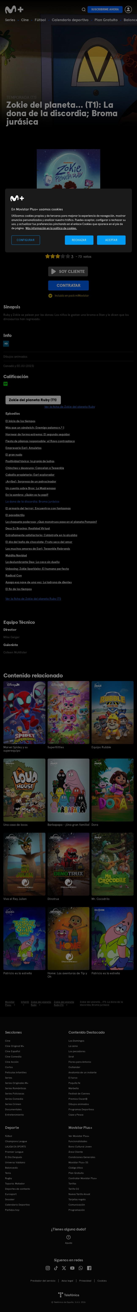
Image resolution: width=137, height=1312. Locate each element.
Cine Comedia (13, 1056)
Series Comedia (14, 1098)
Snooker (10, 1199)
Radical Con (13, 575)
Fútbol (40, 20)
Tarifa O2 (73, 1188)
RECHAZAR (79, 240)
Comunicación (76, 1204)
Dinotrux (53, 899)
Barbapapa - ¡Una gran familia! (68, 824)
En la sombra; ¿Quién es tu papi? (26, 494)
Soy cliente (68, 271)
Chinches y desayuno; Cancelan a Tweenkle (34, 468)
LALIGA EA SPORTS (15, 1146)
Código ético (75, 1167)
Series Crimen (13, 1103)
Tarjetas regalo (77, 1199)
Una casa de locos (15, 824)
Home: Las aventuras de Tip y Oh (67, 974)
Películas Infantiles (15, 1072)
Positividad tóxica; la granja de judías (29, 461)
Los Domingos (76, 1040)
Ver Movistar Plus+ (78, 1135)
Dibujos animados (78, 1103)
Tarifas (72, 1183)
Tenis (8, 1172)
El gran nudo (13, 454)
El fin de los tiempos (18, 589)
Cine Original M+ (14, 1045)
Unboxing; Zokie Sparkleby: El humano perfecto (37, 568)
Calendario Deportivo (17, 1204)
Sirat (71, 1056)
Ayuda (68, 1239)
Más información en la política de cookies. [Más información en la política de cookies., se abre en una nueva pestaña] (51, 228)
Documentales (13, 1109)
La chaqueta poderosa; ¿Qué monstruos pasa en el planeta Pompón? (51, 521)
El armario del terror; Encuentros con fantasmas (38, 508)
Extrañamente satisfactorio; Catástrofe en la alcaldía (41, 535)
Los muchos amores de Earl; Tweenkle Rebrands (37, 548)
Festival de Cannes (79, 1093)
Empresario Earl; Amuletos (23, 448)
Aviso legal (67, 1280)
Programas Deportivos (81, 1109)
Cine (25, 20)
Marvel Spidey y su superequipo (15, 748)
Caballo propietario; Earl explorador (30, 474)
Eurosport (10, 1193)
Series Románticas (15, 1088)
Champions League (16, 1141)
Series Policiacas (14, 1093)
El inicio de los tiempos (20, 421)
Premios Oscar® (78, 1098)
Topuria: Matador (15, 1183)
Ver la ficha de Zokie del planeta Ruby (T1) (33, 598)
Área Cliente (75, 1151)
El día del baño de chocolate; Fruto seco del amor (38, 542)
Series (10, 20)
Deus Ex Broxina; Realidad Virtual (27, 528)
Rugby (8, 1178)
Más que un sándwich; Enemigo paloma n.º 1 (34, 427)
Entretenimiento (14, 1114)
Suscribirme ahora (105, 9)
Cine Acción (12, 1061)
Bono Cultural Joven (80, 1146)
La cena (73, 1045)
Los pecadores (76, 1051)
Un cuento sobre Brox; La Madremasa (30, 488)
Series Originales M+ (16, 1082)
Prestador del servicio (42, 1280)
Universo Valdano (15, 1162)
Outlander (74, 1066)
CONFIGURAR (26, 240)
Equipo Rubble (101, 747)
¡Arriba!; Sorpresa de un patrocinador (30, 481)
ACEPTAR (111, 240)
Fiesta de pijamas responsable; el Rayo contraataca (40, 441)
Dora (95, 824)
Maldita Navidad (16, 555)
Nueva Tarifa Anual (79, 1193)
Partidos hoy (12, 1209)
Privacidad (85, 1280)
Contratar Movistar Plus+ (82, 1178)
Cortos (9, 1066)
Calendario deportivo (70, 20)
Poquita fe (74, 1082)
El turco (72, 1077)
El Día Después (13, 1156)
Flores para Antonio (79, 1061)
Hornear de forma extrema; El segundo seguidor (37, 434)
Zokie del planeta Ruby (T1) (33, 400)
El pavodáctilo (15, 515)
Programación (76, 1209)
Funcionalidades (77, 1141)
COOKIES (102, 1280)
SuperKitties (56, 747)
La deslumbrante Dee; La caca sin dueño (32, 562)
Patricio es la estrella (17, 973)
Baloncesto (11, 1167)
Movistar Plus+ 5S (78, 1162)
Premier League (14, 1151)
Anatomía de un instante (82, 1072)
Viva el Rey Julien (15, 899)
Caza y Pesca (75, 1114)
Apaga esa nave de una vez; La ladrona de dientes (38, 582)
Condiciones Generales (81, 1156)
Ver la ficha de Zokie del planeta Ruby (69, 406)
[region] (68, 220)
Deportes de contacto (17, 1188)
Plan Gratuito (106, 20)
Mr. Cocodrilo (101, 899)
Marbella (73, 1088)
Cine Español (12, 1051)
